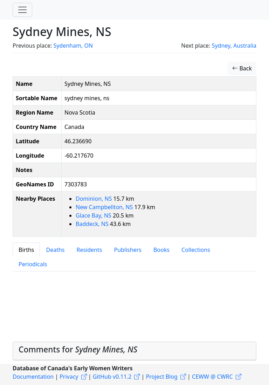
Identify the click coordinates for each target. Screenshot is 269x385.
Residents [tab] (89, 250)
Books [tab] (161, 250)
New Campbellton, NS (105, 207)
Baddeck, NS (93, 224)
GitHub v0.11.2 (112, 376)
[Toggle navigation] (22, 10)
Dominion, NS (94, 198)
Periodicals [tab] (33, 264)
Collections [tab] (195, 250)
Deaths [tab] (55, 250)
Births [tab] (26, 250)
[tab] (134, 351)
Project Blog (161, 376)
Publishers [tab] (128, 250)
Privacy (69, 376)
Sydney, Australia (234, 45)
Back (242, 68)
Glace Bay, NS (94, 215)
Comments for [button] (78, 349)
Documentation (33, 376)
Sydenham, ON (73, 45)
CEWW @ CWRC (212, 376)
